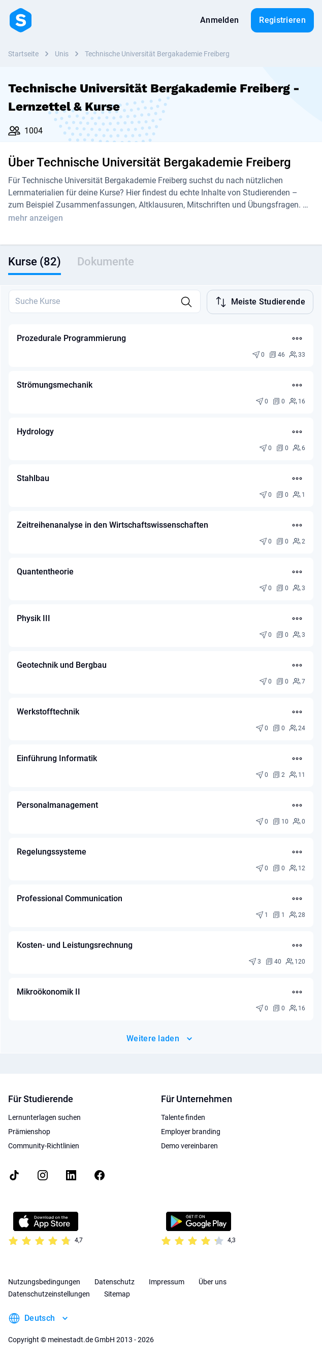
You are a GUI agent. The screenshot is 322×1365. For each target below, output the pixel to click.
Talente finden (183, 1117)
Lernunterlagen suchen (44, 1117)
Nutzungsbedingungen (44, 1282)
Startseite (23, 54)
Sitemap (117, 1294)
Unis (62, 54)
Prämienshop (29, 1132)
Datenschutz (114, 1282)
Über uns (213, 1282)
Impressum (166, 1282)
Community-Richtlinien (43, 1146)
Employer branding (190, 1132)
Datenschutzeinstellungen (49, 1294)
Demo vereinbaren (189, 1146)
